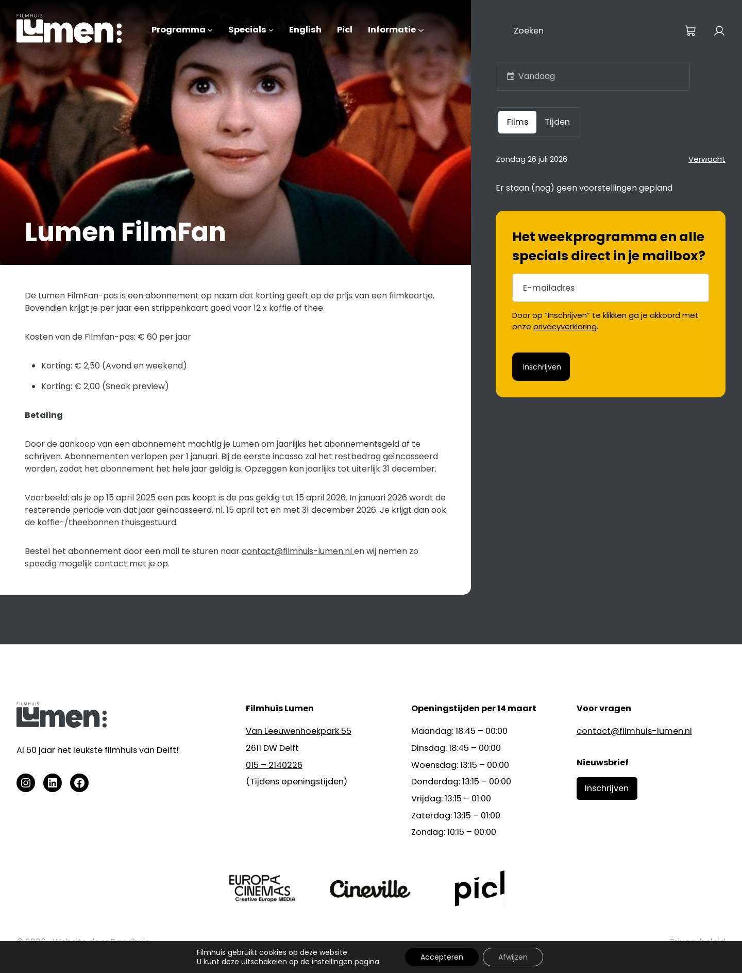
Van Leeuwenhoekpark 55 (298, 731)
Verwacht (707, 159)
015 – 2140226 (274, 765)
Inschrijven (607, 788)
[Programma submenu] (210, 29)
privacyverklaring (565, 326)
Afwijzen (513, 957)
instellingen (332, 961)
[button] (510, 76)
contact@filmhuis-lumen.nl (298, 551)
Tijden (557, 122)
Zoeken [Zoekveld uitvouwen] (529, 31)
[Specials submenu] (271, 29)
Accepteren (441, 957)
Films (517, 122)
